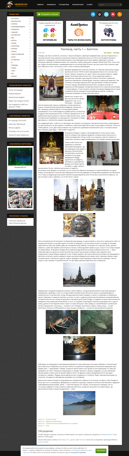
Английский (15, 35)
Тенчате (82, 440)
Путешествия (64, 4)
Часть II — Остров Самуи (47, 419)
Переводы (14, 65)
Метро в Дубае (14, 128)
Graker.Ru (21, 4)
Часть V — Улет (43, 426)
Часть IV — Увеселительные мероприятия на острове (58, 423)
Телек (13, 71)
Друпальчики (16, 21)
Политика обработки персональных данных (17, 222)
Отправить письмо (48, 14)
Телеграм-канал (106, 434)
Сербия (13, 68)
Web (12, 38)
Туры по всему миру (79, 40)
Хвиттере (62, 440)
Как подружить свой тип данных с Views (18, 105)
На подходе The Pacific (17, 120)
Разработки (51, 4)
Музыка (14, 76)
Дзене (73, 440)
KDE (12, 73)
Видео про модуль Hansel (19, 101)
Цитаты (14, 40)
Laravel (14, 43)
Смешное (14, 32)
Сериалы (14, 24)
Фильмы (14, 49)
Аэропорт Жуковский (17, 124)
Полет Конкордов (16, 90)
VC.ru (68, 440)
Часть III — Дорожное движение (50, 421)
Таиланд (116, 53)
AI (11, 62)
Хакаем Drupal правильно (19, 135)
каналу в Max (43, 442)
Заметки (40, 4)
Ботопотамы (108, 40)
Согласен (101, 450)
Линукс (14, 51)
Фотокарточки (78, 4)
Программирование (18, 27)
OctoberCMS (15, 60)
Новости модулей (17, 54)
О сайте (89, 4)
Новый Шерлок (15, 94)
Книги (13, 57)
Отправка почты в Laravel (19, 131)
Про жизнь (107, 53)
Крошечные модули (16, 97)
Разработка (15, 29)
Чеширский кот (20, 167)
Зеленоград (15, 46)
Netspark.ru (50, 40)
